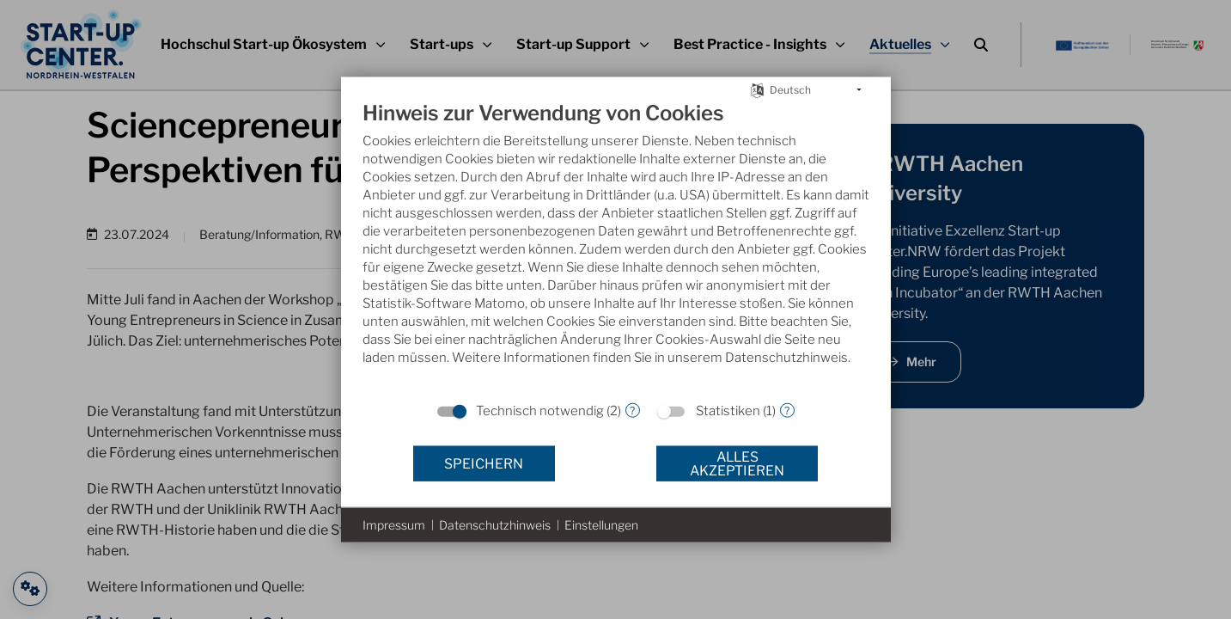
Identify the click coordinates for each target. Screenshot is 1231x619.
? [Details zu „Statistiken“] (786, 409)
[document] (616, 246)
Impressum (394, 525)
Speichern (483, 463)
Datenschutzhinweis (495, 525)
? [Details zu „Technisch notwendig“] (632, 409)
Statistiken (728, 411)
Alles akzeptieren (737, 463)
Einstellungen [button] (601, 525)
